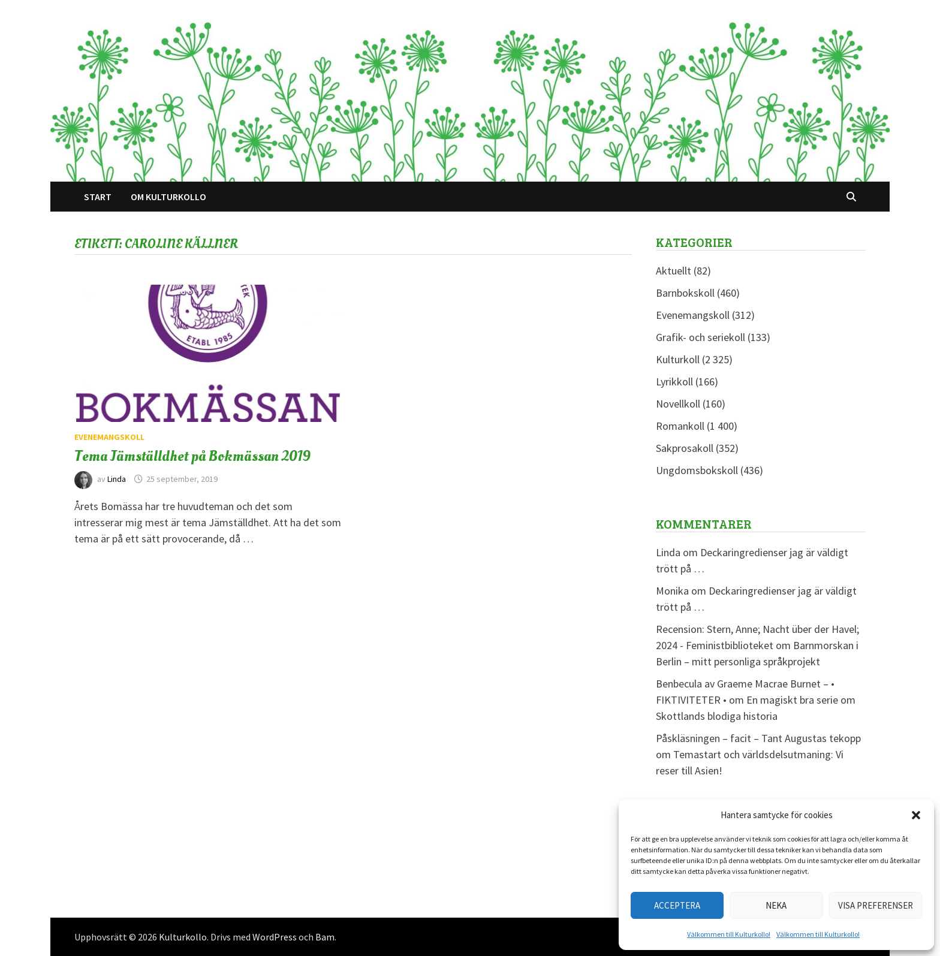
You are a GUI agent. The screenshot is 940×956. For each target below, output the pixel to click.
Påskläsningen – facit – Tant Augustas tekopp (758, 738)
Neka (776, 905)
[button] (916, 815)
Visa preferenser (875, 905)
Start (98, 197)
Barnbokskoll (685, 293)
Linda (116, 479)
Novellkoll (678, 404)
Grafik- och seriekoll (700, 337)
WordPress (274, 937)
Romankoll (680, 426)
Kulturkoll (678, 359)
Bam (325, 937)
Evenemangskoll (109, 437)
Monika (672, 591)
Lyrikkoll (674, 381)
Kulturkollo (183, 937)
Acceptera (677, 905)
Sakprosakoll (684, 448)
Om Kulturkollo (168, 197)
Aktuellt (673, 271)
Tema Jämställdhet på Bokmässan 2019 (192, 456)
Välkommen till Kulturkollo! (728, 934)
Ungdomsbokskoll (697, 470)
